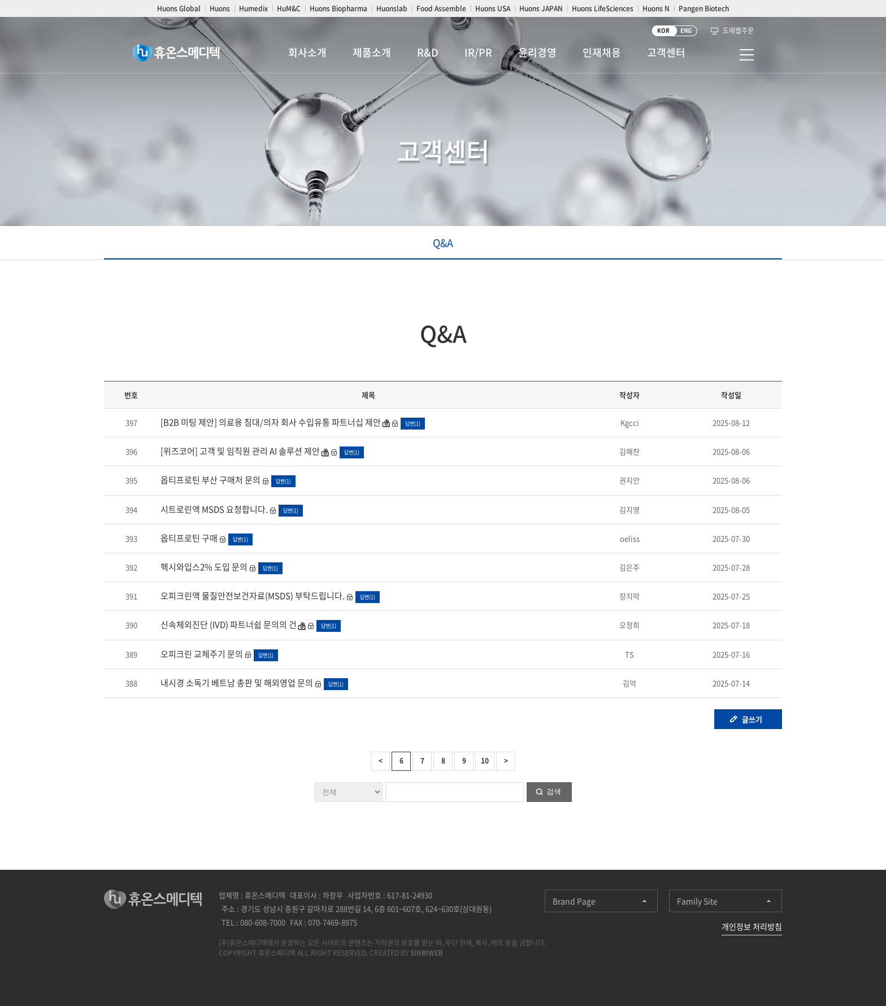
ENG (686, 30)
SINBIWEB (426, 953)
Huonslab (391, 8)
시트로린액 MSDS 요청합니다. (213, 509)
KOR (663, 30)
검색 (553, 791)
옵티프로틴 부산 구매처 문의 (209, 480)
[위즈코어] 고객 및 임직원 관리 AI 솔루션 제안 (239, 451)
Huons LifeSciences (602, 8)
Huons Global (179, 8)
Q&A (443, 242)
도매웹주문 (738, 30)
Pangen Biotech (704, 8)
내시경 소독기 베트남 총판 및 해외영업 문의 (236, 683)
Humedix (253, 8)
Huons (220, 8)
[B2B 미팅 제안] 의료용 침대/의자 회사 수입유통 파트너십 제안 (271, 422)
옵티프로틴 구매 (188, 538)
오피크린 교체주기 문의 (201, 654)
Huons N (656, 8)
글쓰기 (752, 719)
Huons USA (492, 8)
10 (485, 761)
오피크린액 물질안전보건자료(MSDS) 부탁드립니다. (252, 595)
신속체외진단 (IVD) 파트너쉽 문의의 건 (228, 624)
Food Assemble (441, 8)
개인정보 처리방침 (752, 926)
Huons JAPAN (541, 8)
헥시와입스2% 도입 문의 (203, 567)
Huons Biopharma (338, 8)
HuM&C (289, 8)
